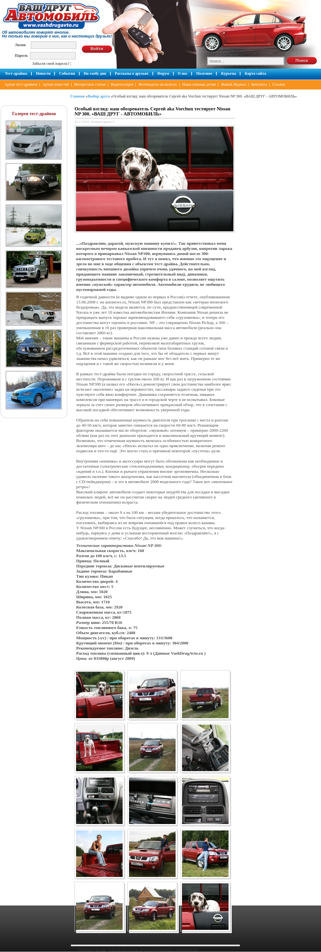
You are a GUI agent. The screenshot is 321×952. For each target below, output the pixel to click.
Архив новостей (55, 84)
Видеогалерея (122, 84)
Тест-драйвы (16, 73)
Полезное (204, 73)
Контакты (259, 84)
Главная (77, 96)
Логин (20, 45)
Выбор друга (99, 96)
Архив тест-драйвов (20, 84)
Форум (163, 73)
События (67, 73)
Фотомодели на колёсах (157, 84)
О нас (183, 73)
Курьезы (228, 73)
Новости (43, 73)
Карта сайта (255, 73)
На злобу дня (95, 73)
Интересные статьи (90, 84)
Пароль (21, 55)
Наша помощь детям (199, 84)
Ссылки (278, 84)
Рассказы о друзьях (132, 73)
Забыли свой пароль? (51, 63)
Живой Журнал (233, 84)
